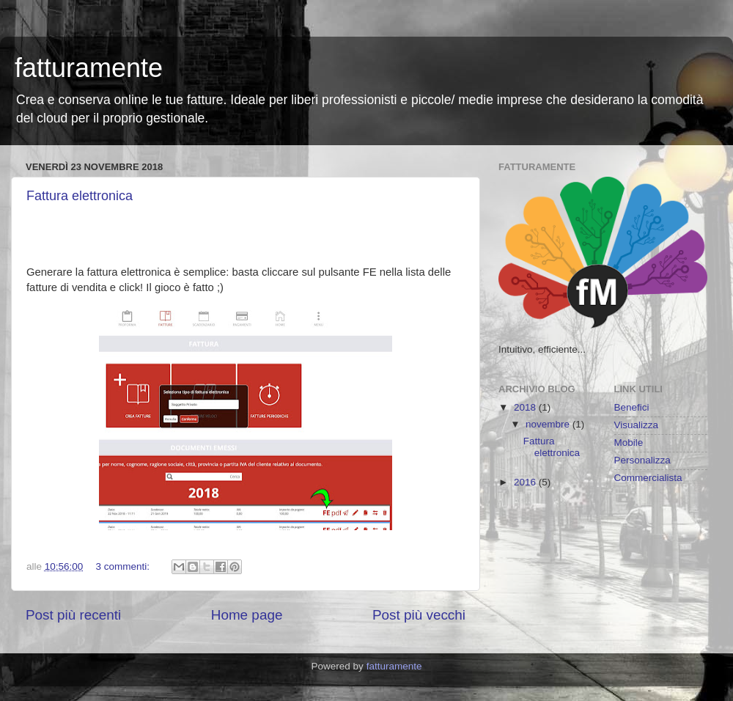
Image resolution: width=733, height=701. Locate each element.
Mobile (629, 442)
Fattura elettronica (79, 195)
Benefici (631, 407)
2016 (526, 482)
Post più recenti (73, 615)
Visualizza (636, 424)
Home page (247, 615)
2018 (526, 407)
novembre (549, 424)
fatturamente (89, 68)
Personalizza (642, 460)
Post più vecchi (418, 615)
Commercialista (648, 477)
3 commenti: (124, 566)
